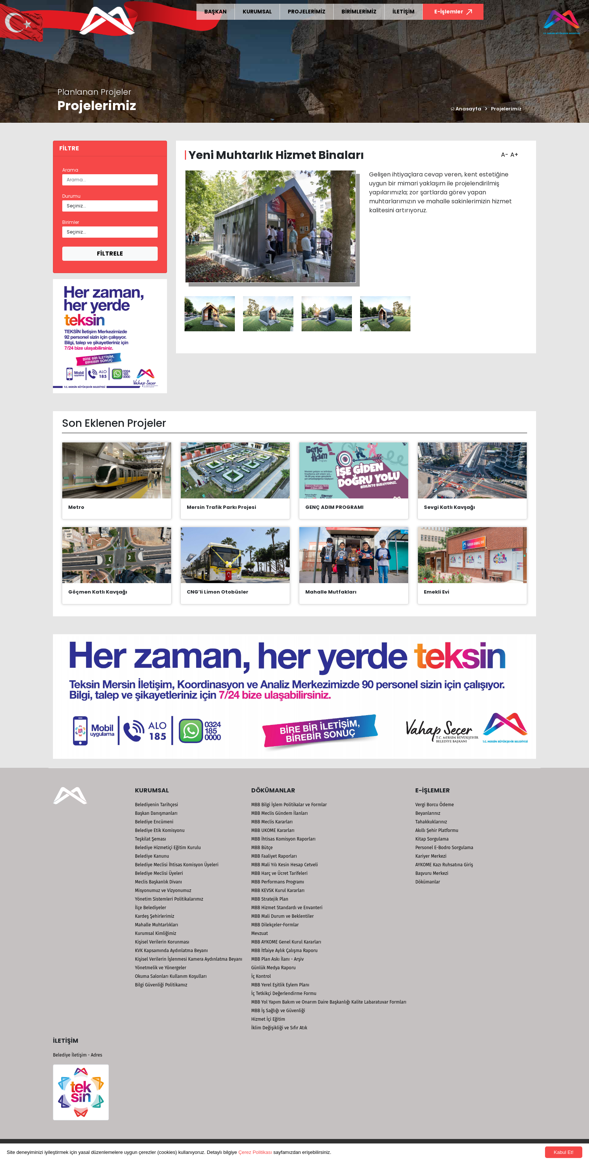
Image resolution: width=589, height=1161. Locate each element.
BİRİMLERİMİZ (359, 11)
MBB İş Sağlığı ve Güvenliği (278, 1010)
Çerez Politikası (255, 1152)
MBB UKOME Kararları (272, 830)
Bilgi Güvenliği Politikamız (161, 985)
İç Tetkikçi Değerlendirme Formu (283, 993)
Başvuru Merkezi (431, 873)
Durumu (71, 196)
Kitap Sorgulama (431, 839)
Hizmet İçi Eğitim (268, 1019)
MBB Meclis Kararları (272, 821)
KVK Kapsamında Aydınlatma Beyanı (171, 950)
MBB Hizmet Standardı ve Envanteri (286, 907)
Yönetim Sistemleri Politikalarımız (169, 899)
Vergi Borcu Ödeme (434, 804)
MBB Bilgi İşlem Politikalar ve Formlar (289, 804)
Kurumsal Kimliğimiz (155, 933)
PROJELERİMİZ (306, 11)
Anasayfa (465, 108)
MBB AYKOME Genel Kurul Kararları (286, 942)
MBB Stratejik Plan (269, 899)
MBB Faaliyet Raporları (274, 856)
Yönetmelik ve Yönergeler (160, 967)
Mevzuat (259, 933)
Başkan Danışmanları (156, 813)
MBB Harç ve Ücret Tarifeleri (279, 873)
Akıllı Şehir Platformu (436, 830)
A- (504, 152)
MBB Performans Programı (277, 882)
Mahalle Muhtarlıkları (156, 924)
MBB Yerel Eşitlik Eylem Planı (280, 985)
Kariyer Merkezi (430, 856)
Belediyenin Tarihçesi (156, 804)
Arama (70, 170)
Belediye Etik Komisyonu (160, 830)
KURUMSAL (257, 11)
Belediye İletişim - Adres (77, 1055)
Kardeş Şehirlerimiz (154, 916)
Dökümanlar (427, 882)
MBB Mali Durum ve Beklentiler (282, 916)
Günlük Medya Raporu (273, 967)
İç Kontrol (261, 976)
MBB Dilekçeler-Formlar (275, 924)
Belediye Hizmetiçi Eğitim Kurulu (168, 847)
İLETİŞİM (404, 11)
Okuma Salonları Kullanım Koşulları (171, 976)
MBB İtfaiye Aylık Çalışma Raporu (284, 950)
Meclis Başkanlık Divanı (158, 882)
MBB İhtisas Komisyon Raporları (283, 839)
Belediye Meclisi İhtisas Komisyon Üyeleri (176, 864)
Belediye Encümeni (154, 821)
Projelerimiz (506, 108)
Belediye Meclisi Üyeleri (159, 873)
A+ (513, 152)
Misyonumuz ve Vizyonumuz (163, 890)
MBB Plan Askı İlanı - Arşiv (277, 959)
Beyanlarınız (427, 813)
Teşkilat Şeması (150, 839)
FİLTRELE (110, 253)
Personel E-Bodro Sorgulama (444, 847)
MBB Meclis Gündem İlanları (279, 813)
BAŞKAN (215, 11)
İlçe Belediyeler (150, 907)
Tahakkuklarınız (431, 821)
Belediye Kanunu (152, 856)
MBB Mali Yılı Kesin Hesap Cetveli (284, 864)
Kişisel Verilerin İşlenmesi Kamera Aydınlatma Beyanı (188, 959)
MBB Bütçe (262, 847)
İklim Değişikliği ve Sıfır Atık (279, 1027)
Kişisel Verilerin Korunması (162, 942)
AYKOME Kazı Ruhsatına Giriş (444, 864)
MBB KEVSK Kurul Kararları (278, 890)
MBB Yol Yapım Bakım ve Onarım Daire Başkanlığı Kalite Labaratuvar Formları (328, 1002)
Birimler (70, 222)
